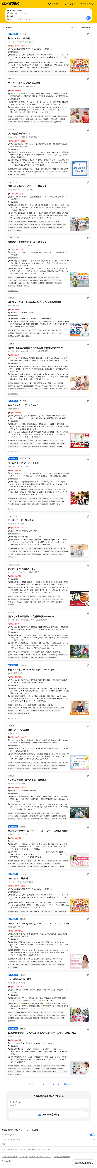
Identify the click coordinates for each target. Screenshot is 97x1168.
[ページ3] (48, 1084)
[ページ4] (53, 1084)
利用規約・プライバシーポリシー (40, 1157)
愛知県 (15, 1149)
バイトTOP (6, 1149)
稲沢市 (23, 1149)
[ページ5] (58, 1084)
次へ (66, 1084)
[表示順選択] (85, 27)
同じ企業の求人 (13, 291)
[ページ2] (44, 1084)
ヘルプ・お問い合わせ (9, 1157)
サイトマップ (23, 1157)
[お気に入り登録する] (88, 34)
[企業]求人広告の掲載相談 (61, 1157)
